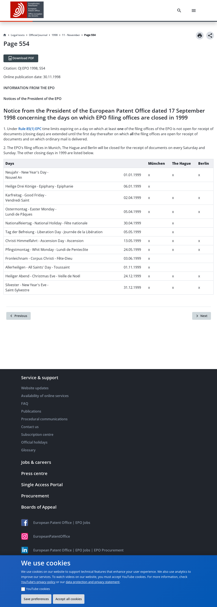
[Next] (201, 316)
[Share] (210, 35)
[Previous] (18, 316)
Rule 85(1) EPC (29, 128)
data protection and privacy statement (92, 582)
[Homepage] (4, 35)
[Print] (200, 35)
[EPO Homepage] (27, 10)
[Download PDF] (20, 58)
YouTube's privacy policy (38, 582)
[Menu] (194, 10)
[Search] (180, 10)
